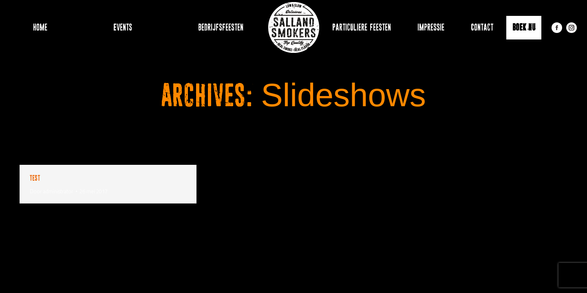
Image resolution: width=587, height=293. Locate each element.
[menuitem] (36, 27)
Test (35, 178)
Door (51, 191)
